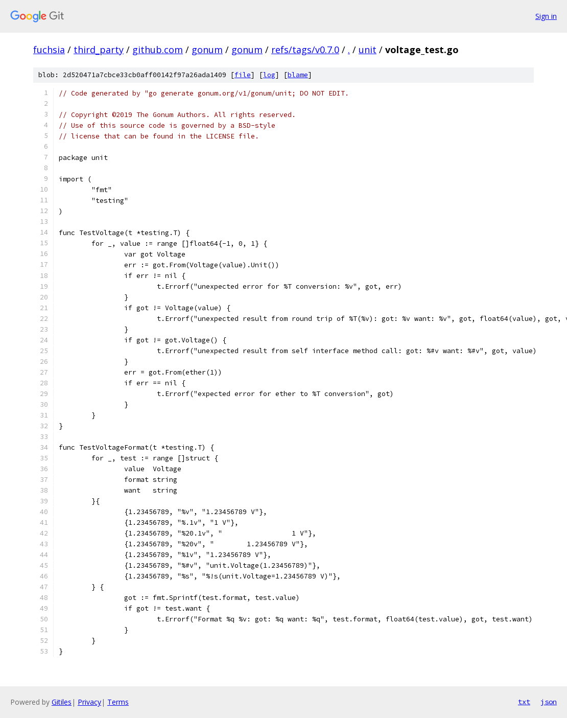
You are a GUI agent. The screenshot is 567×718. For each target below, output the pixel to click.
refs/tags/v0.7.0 (305, 49)
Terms (118, 702)
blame (298, 75)
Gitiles (62, 702)
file (242, 75)
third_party (99, 49)
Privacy (89, 702)
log (269, 75)
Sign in (546, 16)
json (548, 701)
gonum (207, 49)
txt (524, 701)
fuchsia (49, 49)
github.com (157, 49)
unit (367, 49)
